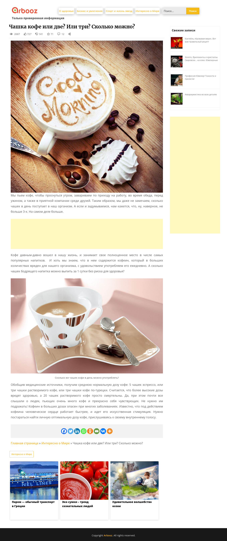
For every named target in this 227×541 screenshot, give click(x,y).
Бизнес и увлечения (90, 11)
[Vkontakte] (103, 431)
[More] (110, 431)
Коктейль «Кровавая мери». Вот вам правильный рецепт (200, 40)
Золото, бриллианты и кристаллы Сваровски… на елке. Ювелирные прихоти (201, 60)
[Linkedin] (77, 431)
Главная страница (24, 443)
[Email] (97, 431)
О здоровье (66, 11)
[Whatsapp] (83, 431)
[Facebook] (64, 431)
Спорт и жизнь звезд (119, 11)
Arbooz (108, 535)
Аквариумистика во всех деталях (201, 94)
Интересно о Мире (147, 11)
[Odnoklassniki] (90, 431)
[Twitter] (70, 431)
